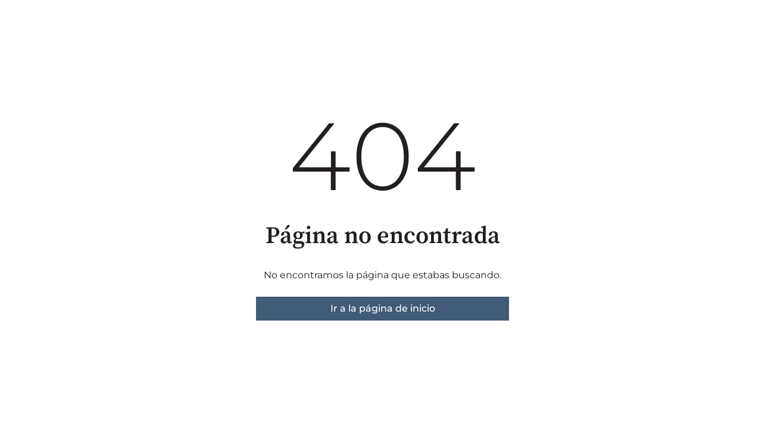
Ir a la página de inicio (382, 308)
